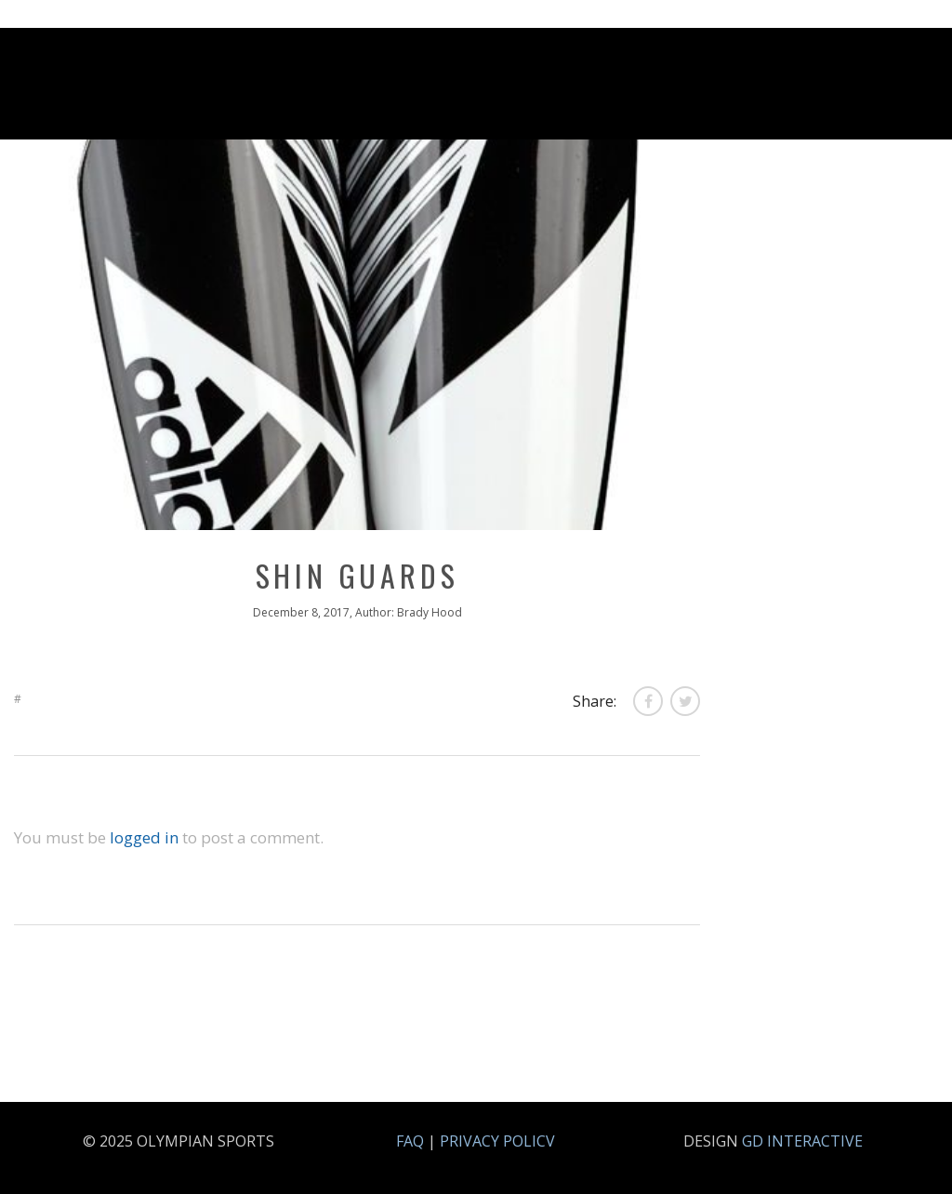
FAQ (410, 1141)
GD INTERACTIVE (802, 1141)
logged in (144, 837)
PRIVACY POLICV (497, 1141)
